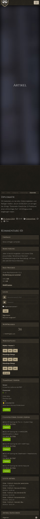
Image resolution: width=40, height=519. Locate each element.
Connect (6, 409)
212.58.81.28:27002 (9, 446)
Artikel (8, 192)
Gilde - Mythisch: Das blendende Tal (14, 493)
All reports (6, 373)
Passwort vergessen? (9, 317)
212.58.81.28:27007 (9, 458)
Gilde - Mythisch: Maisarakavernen (14, 497)
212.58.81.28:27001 (9, 424)
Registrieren (6, 315)
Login (5, 311)
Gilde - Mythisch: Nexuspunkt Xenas (14, 488)
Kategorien (15, 192)
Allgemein (6, 517)
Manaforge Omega (9, 354)
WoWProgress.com (10, 334)
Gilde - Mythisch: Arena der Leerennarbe (15, 483)
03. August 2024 (9, 219)
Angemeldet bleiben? (10, 306)
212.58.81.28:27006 (9, 436)
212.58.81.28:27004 (9, 468)
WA (5, 350)
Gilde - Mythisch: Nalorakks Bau (13, 502)
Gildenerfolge (24, 192)
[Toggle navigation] (36, 2)
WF (10, 350)
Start (3, 192)
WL (15, 350)
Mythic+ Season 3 (8, 345)
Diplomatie (33, 192)
